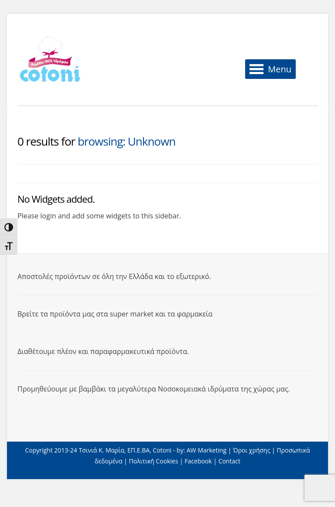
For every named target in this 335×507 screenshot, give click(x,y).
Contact (229, 461)
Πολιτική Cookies (153, 461)
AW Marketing (206, 450)
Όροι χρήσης (251, 450)
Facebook (198, 461)
